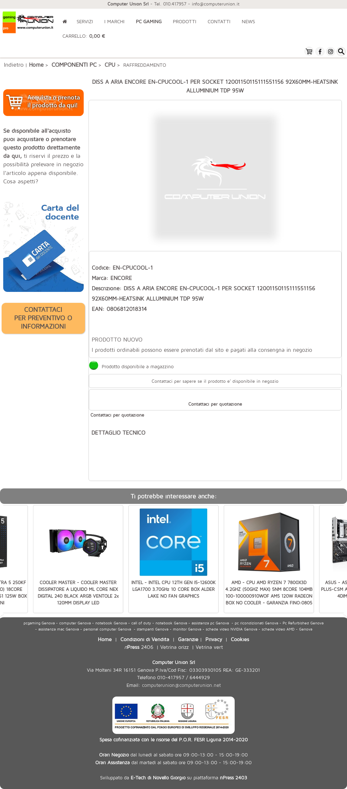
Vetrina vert (209, 647)
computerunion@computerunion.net (181, 685)
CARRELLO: (83, 36)
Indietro (13, 64)
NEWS (248, 21)
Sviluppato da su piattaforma (173, 777)
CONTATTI (219, 21)
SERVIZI (85, 21)
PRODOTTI (184, 21)
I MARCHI (114, 21)
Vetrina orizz (174, 647)
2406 (138, 647)
